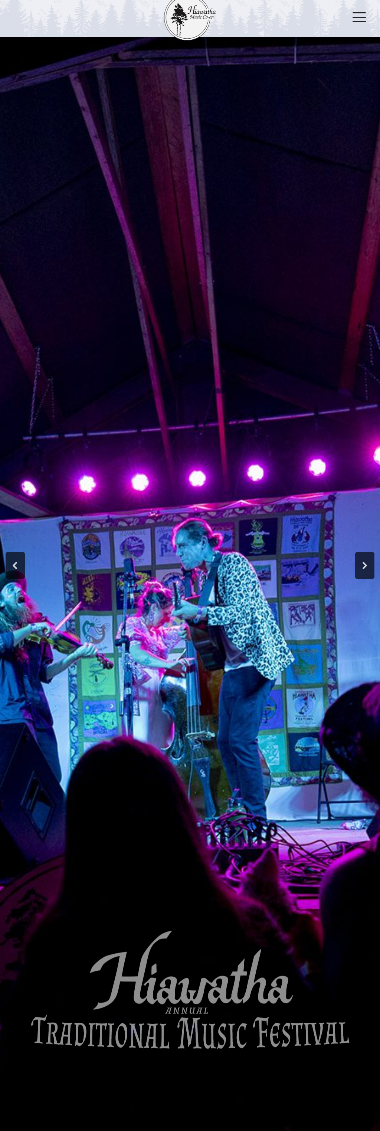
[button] (15, 565)
